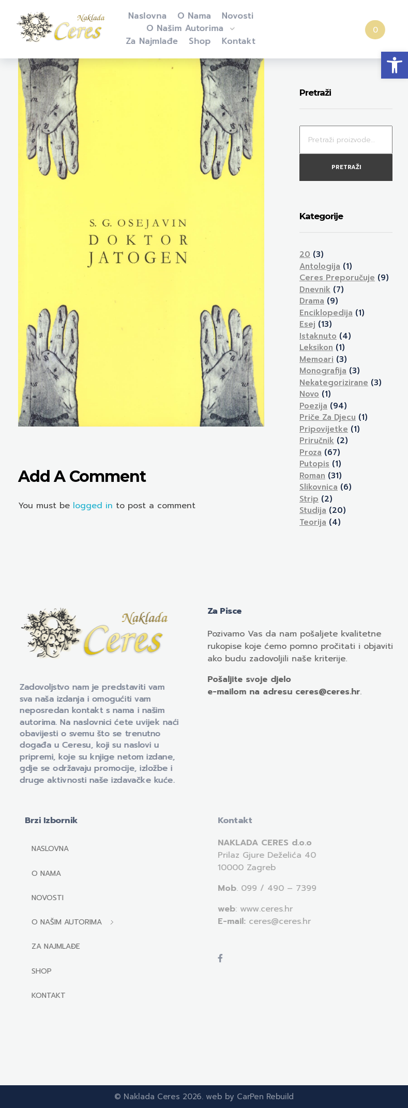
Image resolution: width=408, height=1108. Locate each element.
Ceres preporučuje (337, 277)
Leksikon (316, 347)
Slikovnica (318, 487)
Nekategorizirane (333, 382)
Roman (312, 475)
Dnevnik (314, 289)
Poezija (313, 406)
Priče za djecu (327, 417)
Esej (307, 324)
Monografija (322, 370)
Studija (312, 510)
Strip (309, 499)
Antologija (319, 266)
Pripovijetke (323, 429)
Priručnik (316, 440)
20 (304, 254)
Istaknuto (318, 336)
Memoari (316, 359)
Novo (309, 394)
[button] (394, 65)
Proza (310, 452)
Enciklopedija (326, 312)
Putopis (314, 463)
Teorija (312, 522)
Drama (311, 301)
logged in (94, 505)
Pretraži (346, 167)
